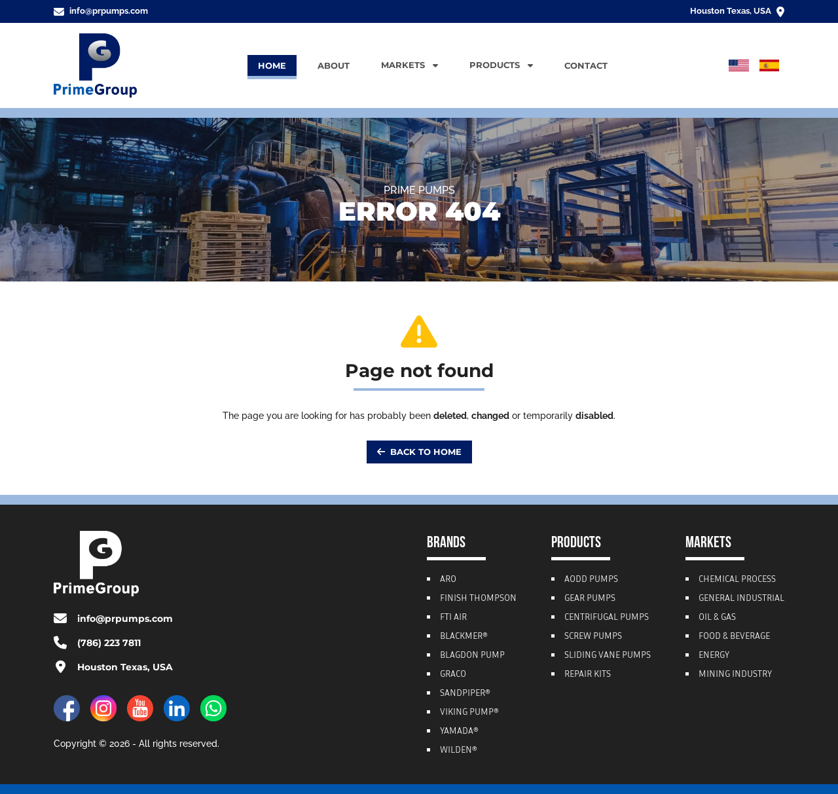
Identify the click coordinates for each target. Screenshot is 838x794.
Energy (714, 656)
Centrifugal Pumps (606, 618)
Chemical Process (737, 580)
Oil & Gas (717, 618)
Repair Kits (587, 675)
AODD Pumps (591, 580)
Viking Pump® (469, 713)
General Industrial (741, 599)
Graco (453, 675)
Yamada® (459, 732)
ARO (448, 580)
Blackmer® (464, 637)
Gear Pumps (589, 599)
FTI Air (453, 618)
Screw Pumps (593, 637)
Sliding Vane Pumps (607, 656)
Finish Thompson (478, 599)
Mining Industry (735, 675)
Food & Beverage (734, 637)
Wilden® (458, 751)
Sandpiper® (465, 694)
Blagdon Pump (472, 656)
